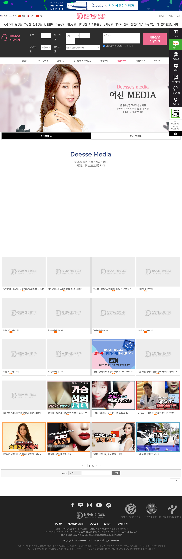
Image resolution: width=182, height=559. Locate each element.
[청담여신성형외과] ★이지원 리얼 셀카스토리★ (111, 413)
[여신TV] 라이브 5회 (55, 330)
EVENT (157, 60)
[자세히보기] (127, 45)
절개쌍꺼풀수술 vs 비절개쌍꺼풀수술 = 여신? (64, 289)
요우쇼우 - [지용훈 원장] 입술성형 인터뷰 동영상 (156, 413)
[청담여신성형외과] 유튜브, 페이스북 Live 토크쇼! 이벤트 (112, 371)
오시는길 (108, 523)
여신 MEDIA (46, 136)
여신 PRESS (136, 136)
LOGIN (170, 16)
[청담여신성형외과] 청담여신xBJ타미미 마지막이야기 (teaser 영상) (157, 371)
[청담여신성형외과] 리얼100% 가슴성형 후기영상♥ (67, 413)
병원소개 (25, 60)
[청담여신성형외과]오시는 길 (148, 454)
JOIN (178, 16)
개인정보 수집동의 (119, 45)
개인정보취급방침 (76, 523)
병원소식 (104, 60)
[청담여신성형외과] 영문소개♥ (59, 454)
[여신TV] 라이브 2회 (11, 371)
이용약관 (58, 523)
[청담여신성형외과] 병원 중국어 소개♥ (107, 454)
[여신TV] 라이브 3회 (145, 330)
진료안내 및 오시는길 (82, 60)
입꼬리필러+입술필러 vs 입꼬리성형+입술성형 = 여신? (23, 289)
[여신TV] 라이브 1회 (55, 371)
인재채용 (60, 60)
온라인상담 (123, 523)
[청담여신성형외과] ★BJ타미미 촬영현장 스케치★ (22, 454)
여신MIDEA (122, 60)
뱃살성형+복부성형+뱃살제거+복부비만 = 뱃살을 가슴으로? (113, 289)
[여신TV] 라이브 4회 (100, 330)
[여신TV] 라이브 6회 (11, 330)
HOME (161, 16)
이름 (31, 35)
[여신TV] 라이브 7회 (145, 289)
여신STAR (140, 60)
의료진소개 (43, 60)
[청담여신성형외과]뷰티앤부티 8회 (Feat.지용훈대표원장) (23, 413)
